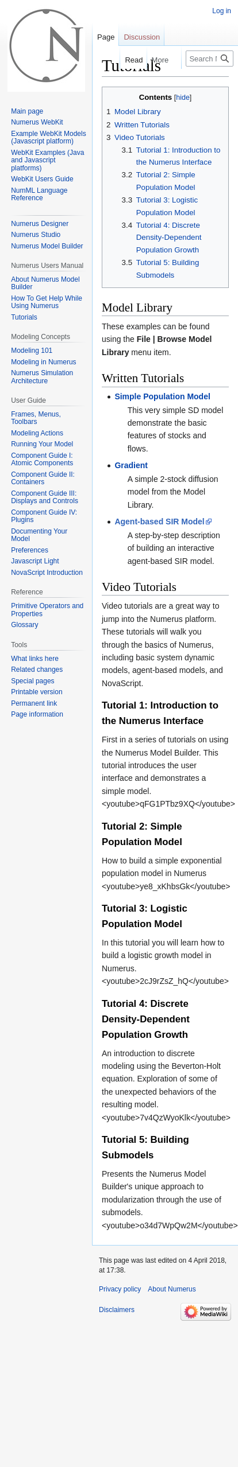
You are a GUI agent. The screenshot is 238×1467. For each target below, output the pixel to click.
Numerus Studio (35, 235)
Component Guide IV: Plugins (44, 516)
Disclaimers (117, 1310)
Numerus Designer (39, 224)
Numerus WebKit (37, 122)
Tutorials (24, 317)
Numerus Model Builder (47, 246)
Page (105, 37)
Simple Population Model (162, 396)
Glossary (24, 625)
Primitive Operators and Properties (47, 610)
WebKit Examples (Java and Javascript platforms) (47, 160)
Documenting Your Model (39, 535)
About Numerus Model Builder (45, 283)
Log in (221, 11)
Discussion (142, 37)
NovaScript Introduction (47, 573)
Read (127, 60)
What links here (35, 659)
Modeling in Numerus (43, 362)
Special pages (32, 681)
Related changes (37, 670)
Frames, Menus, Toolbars (36, 418)
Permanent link (34, 703)
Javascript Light (35, 561)
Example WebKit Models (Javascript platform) (48, 138)
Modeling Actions (37, 433)
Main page (27, 111)
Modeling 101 (31, 351)
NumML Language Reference (39, 194)
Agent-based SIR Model (159, 521)
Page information (37, 714)
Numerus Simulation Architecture (42, 377)
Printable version (36, 692)
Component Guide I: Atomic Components (42, 460)
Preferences (29, 550)
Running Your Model (42, 444)
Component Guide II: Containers (43, 478)
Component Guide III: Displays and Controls (44, 497)
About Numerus (171, 1289)
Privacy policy (120, 1289)
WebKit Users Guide (42, 179)
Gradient (131, 465)
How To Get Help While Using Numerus (46, 302)
